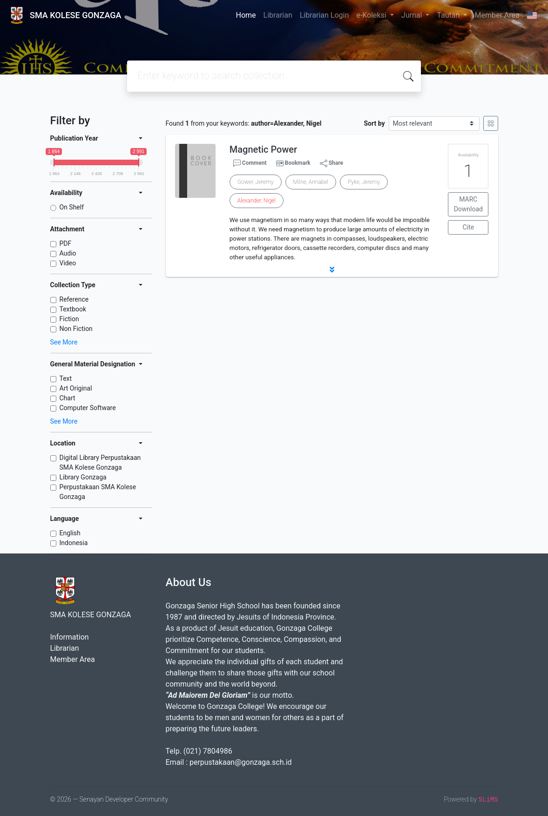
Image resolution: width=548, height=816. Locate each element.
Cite (468, 227)
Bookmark (297, 163)
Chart (67, 398)
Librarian (278, 15)
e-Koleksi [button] (372, 15)
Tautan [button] (449, 15)
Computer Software (88, 407)
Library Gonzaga (83, 477)
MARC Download (468, 204)
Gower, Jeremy (255, 182)
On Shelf (72, 207)
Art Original (76, 388)
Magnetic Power (263, 149)
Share (331, 163)
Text (66, 378)
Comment (250, 163)
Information (69, 637)
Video (68, 263)
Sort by (374, 123)
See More (64, 342)
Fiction (69, 319)
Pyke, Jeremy (364, 182)
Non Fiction (76, 328)
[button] (332, 269)
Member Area (496, 15)
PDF (66, 243)
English (70, 533)
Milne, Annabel (310, 182)
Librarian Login (324, 15)
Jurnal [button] (412, 15)
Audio (68, 253)
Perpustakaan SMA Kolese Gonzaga (98, 491)
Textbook (73, 309)
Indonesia (74, 542)
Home (246, 15)
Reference (74, 299)
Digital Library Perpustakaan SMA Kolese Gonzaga (100, 462)
